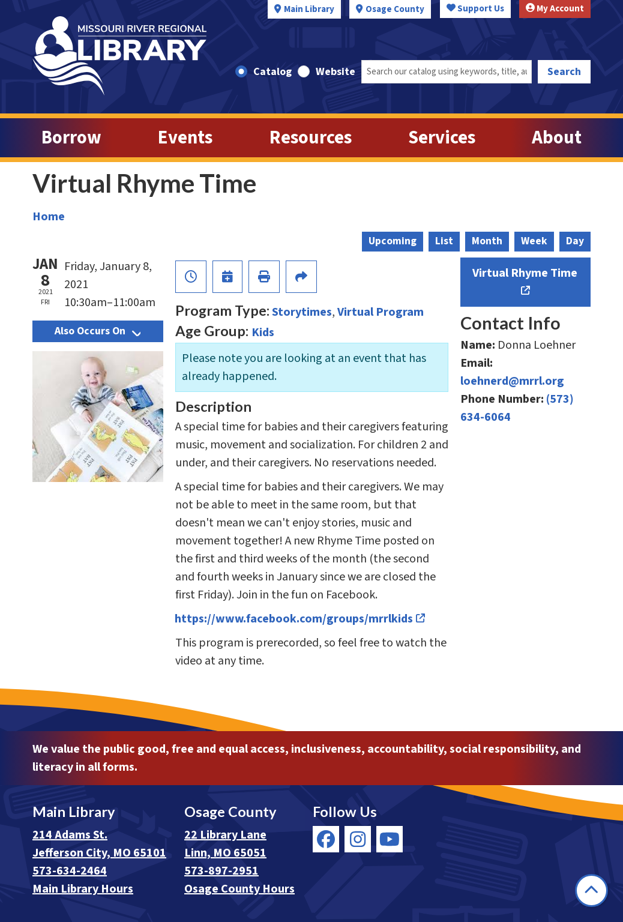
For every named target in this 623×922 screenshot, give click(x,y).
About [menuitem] (557, 138)
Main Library (309, 9)
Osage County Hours (239, 889)
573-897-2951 (221, 871)
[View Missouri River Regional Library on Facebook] (326, 839)
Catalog (272, 71)
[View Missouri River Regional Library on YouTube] (389, 839)
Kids (262, 332)
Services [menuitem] (441, 138)
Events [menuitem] (185, 138)
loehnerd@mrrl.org (512, 381)
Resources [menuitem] (310, 138)
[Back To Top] (591, 890)
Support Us (475, 8)
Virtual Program (380, 312)
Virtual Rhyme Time (524, 273)
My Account (555, 8)
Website (335, 71)
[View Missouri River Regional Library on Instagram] (358, 839)
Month (487, 241)
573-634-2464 (69, 871)
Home (48, 216)
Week (534, 241)
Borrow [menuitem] (71, 138)
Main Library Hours (82, 889)
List (444, 241)
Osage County (395, 9)
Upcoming (393, 241)
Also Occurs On (97, 331)
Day (575, 241)
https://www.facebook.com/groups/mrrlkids (294, 618)
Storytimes (302, 312)
